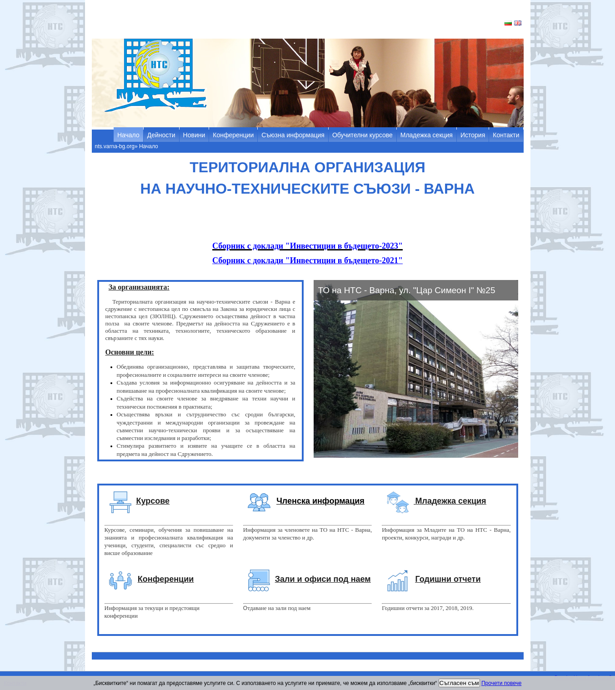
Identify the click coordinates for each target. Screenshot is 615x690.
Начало (128, 135)
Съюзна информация (293, 135)
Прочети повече (501, 683)
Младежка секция (426, 135)
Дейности (161, 135)
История (472, 135)
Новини (194, 135)
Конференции (233, 135)
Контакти (506, 135)
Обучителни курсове (362, 135)
